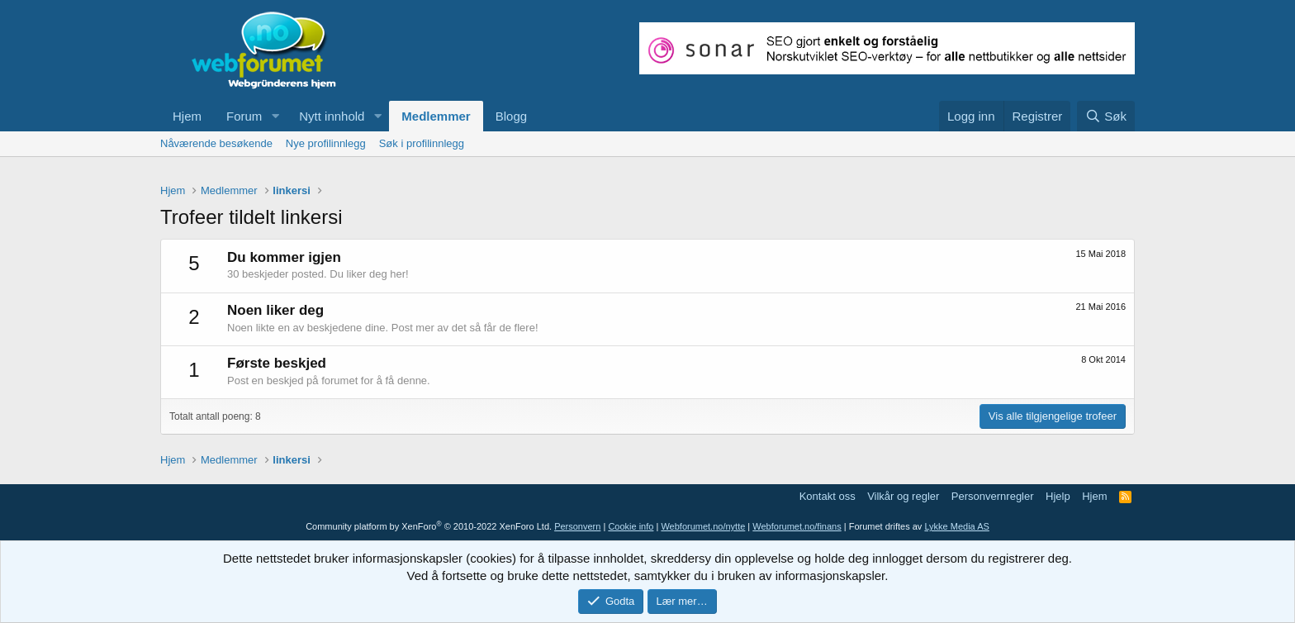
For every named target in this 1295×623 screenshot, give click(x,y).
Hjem (187, 116)
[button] (275, 116)
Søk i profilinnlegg (421, 143)
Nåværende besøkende (216, 143)
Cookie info (630, 526)
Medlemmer (435, 116)
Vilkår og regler (903, 496)
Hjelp (1058, 496)
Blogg (511, 116)
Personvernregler (992, 496)
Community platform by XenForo (429, 526)
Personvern (577, 526)
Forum (244, 116)
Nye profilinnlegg (326, 143)
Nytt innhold (331, 116)
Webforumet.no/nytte (703, 526)
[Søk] (1106, 116)
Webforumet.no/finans (796, 526)
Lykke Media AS (956, 526)
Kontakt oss (827, 496)
